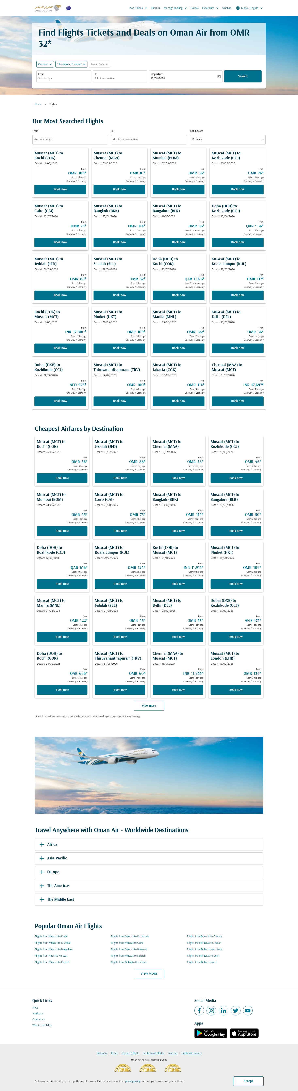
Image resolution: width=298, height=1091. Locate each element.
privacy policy (132, 1081)
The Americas (53, 886)
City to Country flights (153, 1053)
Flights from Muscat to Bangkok (129, 949)
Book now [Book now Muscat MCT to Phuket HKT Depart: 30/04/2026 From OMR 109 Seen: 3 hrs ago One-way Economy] (119, 348)
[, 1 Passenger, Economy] (69, 64)
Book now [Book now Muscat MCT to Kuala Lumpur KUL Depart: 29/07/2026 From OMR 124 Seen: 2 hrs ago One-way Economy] (120, 584)
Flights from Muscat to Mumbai (52, 942)
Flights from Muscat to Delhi (203, 955)
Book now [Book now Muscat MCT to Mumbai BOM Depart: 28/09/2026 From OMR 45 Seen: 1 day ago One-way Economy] (62, 531)
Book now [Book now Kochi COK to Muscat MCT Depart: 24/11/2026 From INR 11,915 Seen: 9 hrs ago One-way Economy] (178, 584)
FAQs (35, 1007)
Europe (48, 872)
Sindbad (226, 8)
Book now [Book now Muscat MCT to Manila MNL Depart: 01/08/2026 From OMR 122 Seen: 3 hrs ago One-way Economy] (62, 637)
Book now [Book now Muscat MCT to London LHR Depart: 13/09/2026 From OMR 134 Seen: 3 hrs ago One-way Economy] (236, 689)
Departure (157, 74)
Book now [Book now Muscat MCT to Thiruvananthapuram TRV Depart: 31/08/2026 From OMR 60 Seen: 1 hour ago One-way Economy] (120, 689)
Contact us (38, 1019)
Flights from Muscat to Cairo (127, 942)
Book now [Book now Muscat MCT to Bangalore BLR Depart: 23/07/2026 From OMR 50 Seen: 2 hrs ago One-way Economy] (236, 531)
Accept (248, 1081)
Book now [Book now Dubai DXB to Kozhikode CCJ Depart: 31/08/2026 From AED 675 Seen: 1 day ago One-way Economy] (236, 637)
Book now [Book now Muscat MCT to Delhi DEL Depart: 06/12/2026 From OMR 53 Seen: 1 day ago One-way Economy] (178, 637)
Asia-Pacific (52, 858)
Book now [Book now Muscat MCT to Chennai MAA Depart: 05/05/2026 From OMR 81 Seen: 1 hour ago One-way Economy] (119, 189)
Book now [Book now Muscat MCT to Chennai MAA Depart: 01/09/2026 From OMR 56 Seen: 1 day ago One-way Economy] (178, 478)
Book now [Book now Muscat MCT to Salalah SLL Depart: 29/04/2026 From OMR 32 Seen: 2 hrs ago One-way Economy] (119, 295)
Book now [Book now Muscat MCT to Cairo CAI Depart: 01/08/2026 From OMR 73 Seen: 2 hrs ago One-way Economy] (120, 531)
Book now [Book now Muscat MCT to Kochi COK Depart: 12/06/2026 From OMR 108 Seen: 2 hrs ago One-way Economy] (60, 189)
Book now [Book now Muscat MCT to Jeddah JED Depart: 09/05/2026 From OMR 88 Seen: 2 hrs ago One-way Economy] (60, 295)
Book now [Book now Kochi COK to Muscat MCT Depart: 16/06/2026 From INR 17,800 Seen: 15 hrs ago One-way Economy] (60, 348)
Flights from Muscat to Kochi (51, 936)
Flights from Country (191, 1053)
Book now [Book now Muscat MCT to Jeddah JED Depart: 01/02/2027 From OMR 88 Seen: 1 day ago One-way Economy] (120, 478)
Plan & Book (139, 8)
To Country (102, 1053)
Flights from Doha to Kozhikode (204, 949)
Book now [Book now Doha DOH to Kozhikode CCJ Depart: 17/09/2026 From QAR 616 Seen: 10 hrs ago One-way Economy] (62, 584)
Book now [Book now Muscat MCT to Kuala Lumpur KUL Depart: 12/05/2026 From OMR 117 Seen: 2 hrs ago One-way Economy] (237, 295)
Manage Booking (176, 8)
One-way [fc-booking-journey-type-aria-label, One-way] (43, 64)
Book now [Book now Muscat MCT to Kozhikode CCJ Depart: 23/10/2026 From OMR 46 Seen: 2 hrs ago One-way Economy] (236, 478)
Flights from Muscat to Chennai (204, 936)
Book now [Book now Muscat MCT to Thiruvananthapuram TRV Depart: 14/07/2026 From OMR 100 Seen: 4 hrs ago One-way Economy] (119, 401)
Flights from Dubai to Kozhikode (129, 962)
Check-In (156, 8)
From (41, 74)
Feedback (37, 1013)
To (96, 74)
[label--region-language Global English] (250, 8)
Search (242, 76)
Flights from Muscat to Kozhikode (130, 936)
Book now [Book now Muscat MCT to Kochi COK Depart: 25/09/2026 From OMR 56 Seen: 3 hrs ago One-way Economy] (62, 478)
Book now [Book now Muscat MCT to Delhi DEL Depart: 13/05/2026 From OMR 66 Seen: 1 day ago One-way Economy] (237, 348)
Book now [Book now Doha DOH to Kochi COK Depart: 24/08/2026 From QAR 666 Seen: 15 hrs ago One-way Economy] (62, 689)
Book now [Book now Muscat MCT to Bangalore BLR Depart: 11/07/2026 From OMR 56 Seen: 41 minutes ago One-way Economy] (178, 242)
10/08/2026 (158, 78)
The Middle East (56, 899)
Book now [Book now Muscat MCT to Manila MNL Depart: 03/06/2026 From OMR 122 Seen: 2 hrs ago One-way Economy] (178, 348)
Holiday (195, 8)
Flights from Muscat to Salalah (128, 955)
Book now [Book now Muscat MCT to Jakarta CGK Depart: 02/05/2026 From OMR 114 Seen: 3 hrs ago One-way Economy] (178, 401)
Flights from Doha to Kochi (202, 962)
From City (173, 1053)
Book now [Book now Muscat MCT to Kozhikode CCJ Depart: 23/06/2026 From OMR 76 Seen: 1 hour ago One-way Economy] (237, 189)
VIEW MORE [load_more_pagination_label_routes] (149, 973)
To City (114, 1053)
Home (38, 104)
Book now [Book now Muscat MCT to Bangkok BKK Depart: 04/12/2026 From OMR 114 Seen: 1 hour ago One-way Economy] (178, 531)
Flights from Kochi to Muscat (51, 955)
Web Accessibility (42, 1025)
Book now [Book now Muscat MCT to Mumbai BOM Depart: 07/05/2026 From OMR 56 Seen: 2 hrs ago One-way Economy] (178, 189)
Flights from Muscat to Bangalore (53, 949)
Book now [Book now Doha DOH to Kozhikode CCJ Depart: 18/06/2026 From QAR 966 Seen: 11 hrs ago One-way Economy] (237, 242)
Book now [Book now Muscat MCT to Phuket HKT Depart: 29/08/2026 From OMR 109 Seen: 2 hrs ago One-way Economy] (236, 584)
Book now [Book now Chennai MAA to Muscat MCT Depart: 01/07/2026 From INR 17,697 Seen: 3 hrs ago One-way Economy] (237, 401)
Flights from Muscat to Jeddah (204, 942)
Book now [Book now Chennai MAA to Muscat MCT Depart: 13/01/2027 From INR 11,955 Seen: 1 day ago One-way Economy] (178, 689)
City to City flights (130, 1053)
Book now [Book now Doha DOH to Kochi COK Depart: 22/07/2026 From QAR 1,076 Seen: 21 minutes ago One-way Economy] (178, 295)
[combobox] (63, 78)
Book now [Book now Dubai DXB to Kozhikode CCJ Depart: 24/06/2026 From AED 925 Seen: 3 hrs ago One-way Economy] (60, 401)
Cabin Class (196, 131)
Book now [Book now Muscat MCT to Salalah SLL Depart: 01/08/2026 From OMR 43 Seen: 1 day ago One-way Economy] (120, 637)
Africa (47, 845)
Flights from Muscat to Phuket (52, 962)
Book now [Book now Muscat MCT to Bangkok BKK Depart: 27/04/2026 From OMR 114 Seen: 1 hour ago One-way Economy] (119, 242)
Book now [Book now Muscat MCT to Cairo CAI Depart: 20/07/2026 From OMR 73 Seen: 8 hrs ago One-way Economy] (60, 242)
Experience (211, 8)
